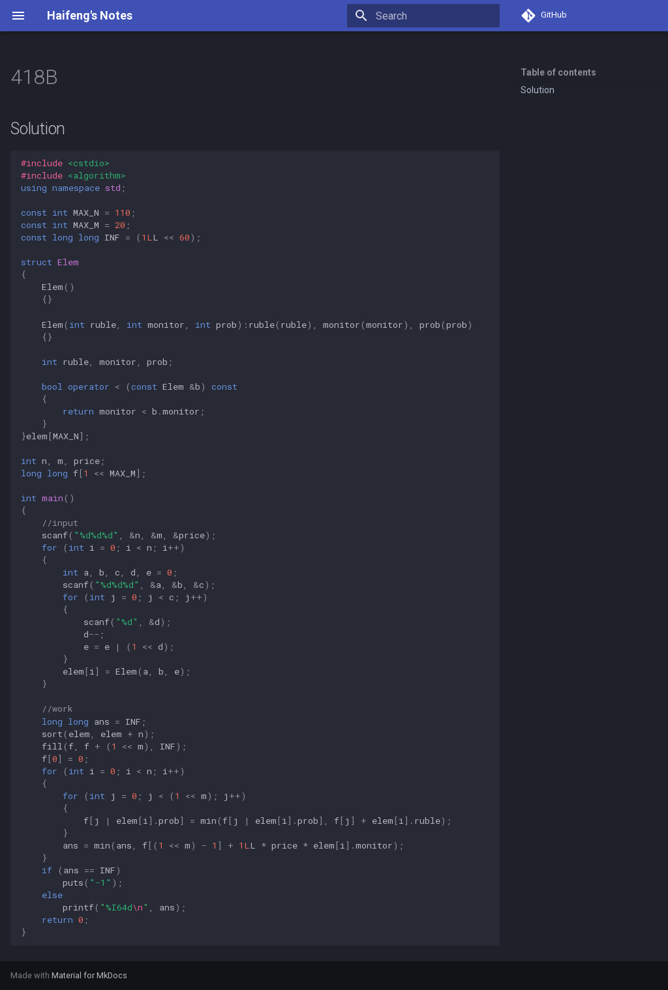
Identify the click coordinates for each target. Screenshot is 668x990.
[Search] (423, 15)
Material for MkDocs (89, 975)
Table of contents (558, 72)
